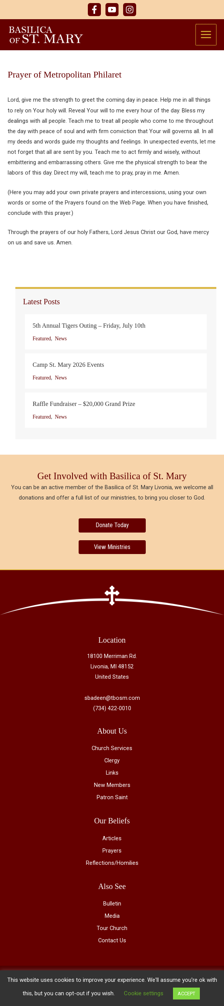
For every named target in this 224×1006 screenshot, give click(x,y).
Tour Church (112, 928)
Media (112, 915)
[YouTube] (112, 9)
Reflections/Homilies (112, 862)
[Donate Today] (112, 525)
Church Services (112, 748)
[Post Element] (116, 332)
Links (112, 772)
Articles (112, 838)
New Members (112, 785)
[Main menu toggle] (206, 35)
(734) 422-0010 (112, 708)
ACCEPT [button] (186, 993)
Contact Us (112, 940)
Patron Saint (112, 797)
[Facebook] (94, 9)
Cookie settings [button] (143, 993)
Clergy (112, 760)
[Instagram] (129, 9)
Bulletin (112, 903)
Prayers (112, 850)
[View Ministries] (112, 547)
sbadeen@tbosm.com (112, 697)
